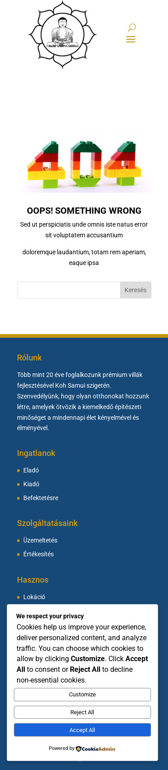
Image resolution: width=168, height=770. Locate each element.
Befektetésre (40, 498)
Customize (82, 694)
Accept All (82, 730)
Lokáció (34, 597)
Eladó (31, 470)
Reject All (82, 712)
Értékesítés (38, 554)
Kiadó (31, 484)
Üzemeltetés (40, 540)
